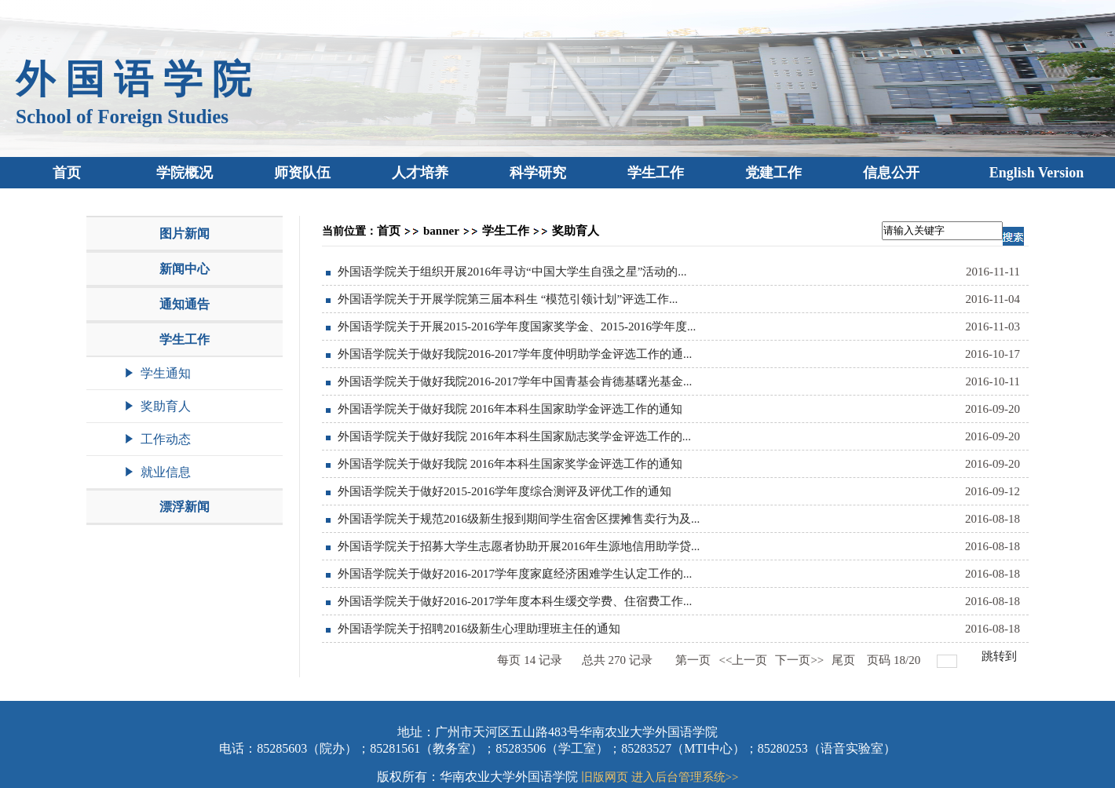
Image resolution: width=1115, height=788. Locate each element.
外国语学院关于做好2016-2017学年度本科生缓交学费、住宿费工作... (515, 601)
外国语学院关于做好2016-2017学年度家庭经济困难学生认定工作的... (515, 573)
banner (441, 230)
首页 (388, 230)
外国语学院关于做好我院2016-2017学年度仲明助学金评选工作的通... (515, 354)
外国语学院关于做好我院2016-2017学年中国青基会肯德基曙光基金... (515, 381)
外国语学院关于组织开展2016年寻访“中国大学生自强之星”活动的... (512, 271)
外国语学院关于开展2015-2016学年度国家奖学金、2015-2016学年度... (517, 326)
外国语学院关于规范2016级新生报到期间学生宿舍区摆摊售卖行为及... (519, 519)
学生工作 (505, 230)
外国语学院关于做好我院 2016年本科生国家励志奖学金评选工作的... (514, 436)
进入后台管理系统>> (685, 777)
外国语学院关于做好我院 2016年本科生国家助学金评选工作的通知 (510, 409)
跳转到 (1001, 656)
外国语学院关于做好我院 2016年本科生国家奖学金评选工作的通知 (510, 464)
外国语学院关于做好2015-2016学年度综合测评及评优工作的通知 (504, 491)
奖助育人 (575, 230)
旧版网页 (604, 777)
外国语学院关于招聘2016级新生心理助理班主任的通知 (479, 628)
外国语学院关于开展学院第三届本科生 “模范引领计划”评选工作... (508, 299)
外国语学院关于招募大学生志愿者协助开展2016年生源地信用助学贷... (519, 546)
